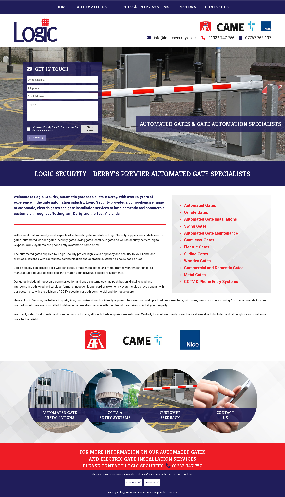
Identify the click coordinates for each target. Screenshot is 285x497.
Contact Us (217, 7)
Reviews (187, 7)
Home (62, 7)
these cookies (184, 474)
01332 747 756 (221, 37)
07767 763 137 (258, 37)
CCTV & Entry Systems (146, 7)
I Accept (133, 482)
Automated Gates (96, 7)
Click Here (89, 129)
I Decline (152, 482)
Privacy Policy (116, 492)
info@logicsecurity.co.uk (175, 37)
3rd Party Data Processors (141, 492)
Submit (36, 138)
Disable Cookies (167, 492)
